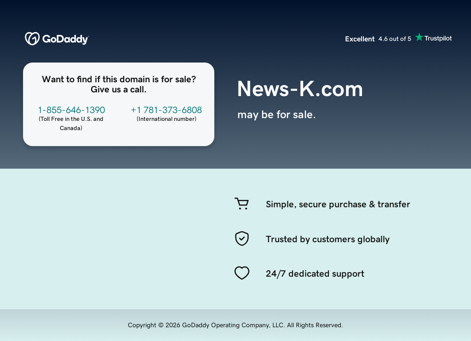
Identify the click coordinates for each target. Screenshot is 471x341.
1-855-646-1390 (71, 109)
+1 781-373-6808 (166, 109)
